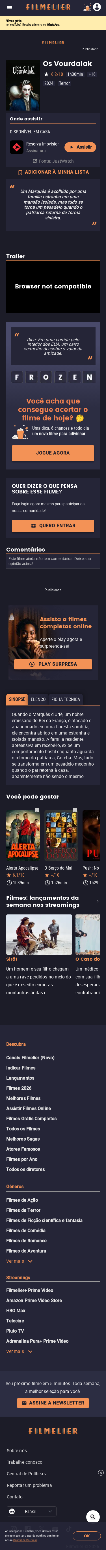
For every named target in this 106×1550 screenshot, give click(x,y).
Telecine (15, 1321)
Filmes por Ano (21, 1159)
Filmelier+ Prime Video (29, 1290)
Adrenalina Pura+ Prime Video (37, 1341)
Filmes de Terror (23, 1210)
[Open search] (93, 1517)
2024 (48, 83)
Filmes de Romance (26, 1240)
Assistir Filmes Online (28, 1108)
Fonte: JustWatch (56, 161)
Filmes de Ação (22, 1200)
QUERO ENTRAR (53, 525)
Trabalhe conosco (24, 1462)
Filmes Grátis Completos (31, 1118)
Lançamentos (20, 1078)
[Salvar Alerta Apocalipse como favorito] (36, 809)
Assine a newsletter (53, 1403)
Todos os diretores (25, 1169)
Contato (15, 1497)
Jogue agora (53, 453)
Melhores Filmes (23, 1098)
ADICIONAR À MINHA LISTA (53, 172)
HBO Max (15, 1310)
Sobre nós (17, 1450)
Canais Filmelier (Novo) (30, 1057)
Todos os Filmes (23, 1129)
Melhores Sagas (23, 1139)
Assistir (80, 147)
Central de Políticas (25, 1540)
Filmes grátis (13, 21)
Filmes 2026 (18, 1088)
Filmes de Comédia (26, 1230)
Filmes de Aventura (26, 1251)
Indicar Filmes (20, 1068)
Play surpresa (53, 664)
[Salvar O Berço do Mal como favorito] (75, 809)
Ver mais (19, 1261)
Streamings (18, 1277)
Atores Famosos (23, 1149)
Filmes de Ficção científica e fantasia (44, 1220)
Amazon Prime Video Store (34, 1300)
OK (87, 1536)
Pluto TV (15, 1331)
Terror (64, 83)
